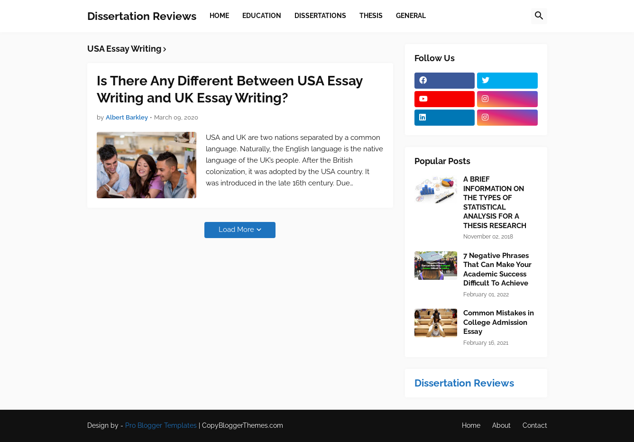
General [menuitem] (411, 15)
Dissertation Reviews (141, 15)
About (501, 425)
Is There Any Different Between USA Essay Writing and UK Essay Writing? (229, 89)
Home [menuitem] (219, 15)
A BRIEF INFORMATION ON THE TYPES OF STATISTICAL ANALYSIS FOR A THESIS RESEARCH (494, 202)
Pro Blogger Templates (161, 425)
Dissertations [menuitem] (320, 15)
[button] (539, 16)
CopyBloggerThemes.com (242, 425)
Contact (535, 425)
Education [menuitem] (261, 15)
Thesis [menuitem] (371, 15)
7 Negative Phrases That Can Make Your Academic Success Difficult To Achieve (497, 269)
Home (471, 425)
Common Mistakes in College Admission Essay (498, 322)
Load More (236, 229)
